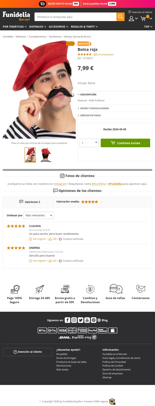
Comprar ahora (128, 143)
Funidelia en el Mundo (114, 354)
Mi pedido (62, 354)
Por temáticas (13, 26)
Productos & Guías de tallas (71, 362)
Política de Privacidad (114, 362)
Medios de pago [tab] (90, 115)
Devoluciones (63, 365)
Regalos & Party (83, 26)
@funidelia (98, 184)
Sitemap (107, 377)
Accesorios (57, 26)
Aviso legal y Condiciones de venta (121, 358)
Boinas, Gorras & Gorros (77, 36)
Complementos (37, 36)
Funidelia (8, 36)
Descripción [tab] (88, 94)
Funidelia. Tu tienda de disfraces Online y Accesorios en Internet (16, 16)
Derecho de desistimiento (116, 369)
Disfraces (36, 26)
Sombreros (55, 36)
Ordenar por (15, 215)
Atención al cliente (27, 352)
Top (146, 26)
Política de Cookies (112, 365)
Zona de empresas (112, 373)
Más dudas (62, 369)
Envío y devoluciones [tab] (94, 108)
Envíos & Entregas (66, 358)
